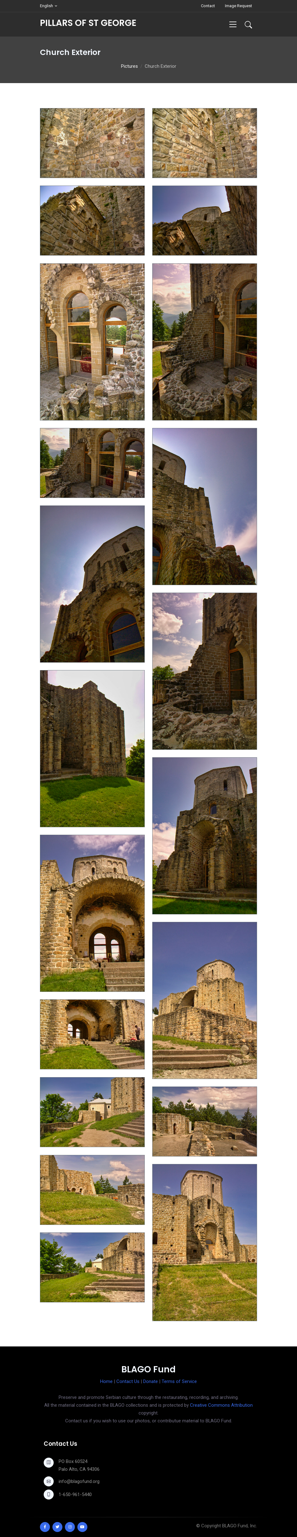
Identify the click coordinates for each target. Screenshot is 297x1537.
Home (106, 1381)
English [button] (46, 5)
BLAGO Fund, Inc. (239, 1526)
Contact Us (127, 1381)
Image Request (238, 5)
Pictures (129, 66)
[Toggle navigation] (232, 24)
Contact (208, 5)
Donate (150, 1381)
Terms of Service (179, 1381)
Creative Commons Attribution (221, 1405)
